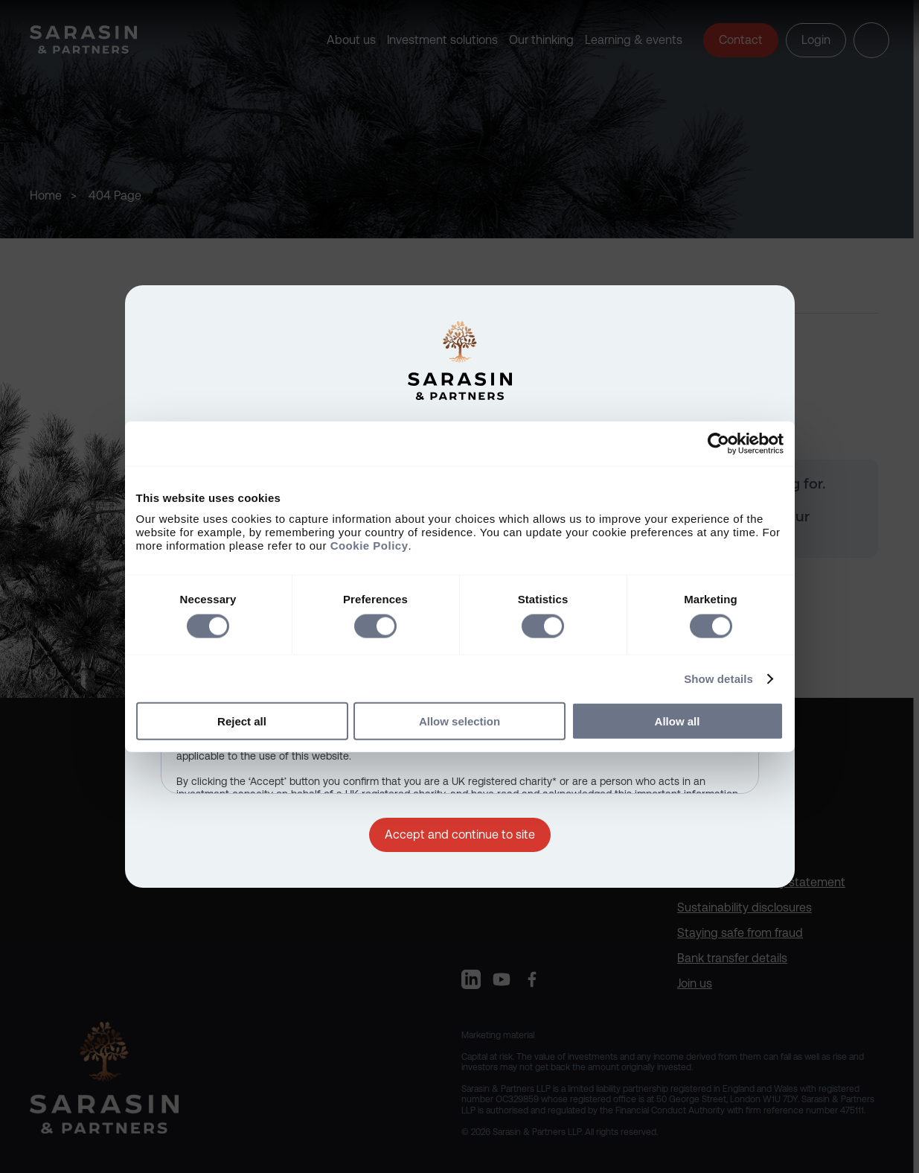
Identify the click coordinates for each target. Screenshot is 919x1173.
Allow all (677, 721)
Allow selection (459, 721)
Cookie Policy (369, 545)
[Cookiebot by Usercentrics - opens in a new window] (718, 443)
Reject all (241, 721)
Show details (718, 678)
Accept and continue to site (460, 834)
